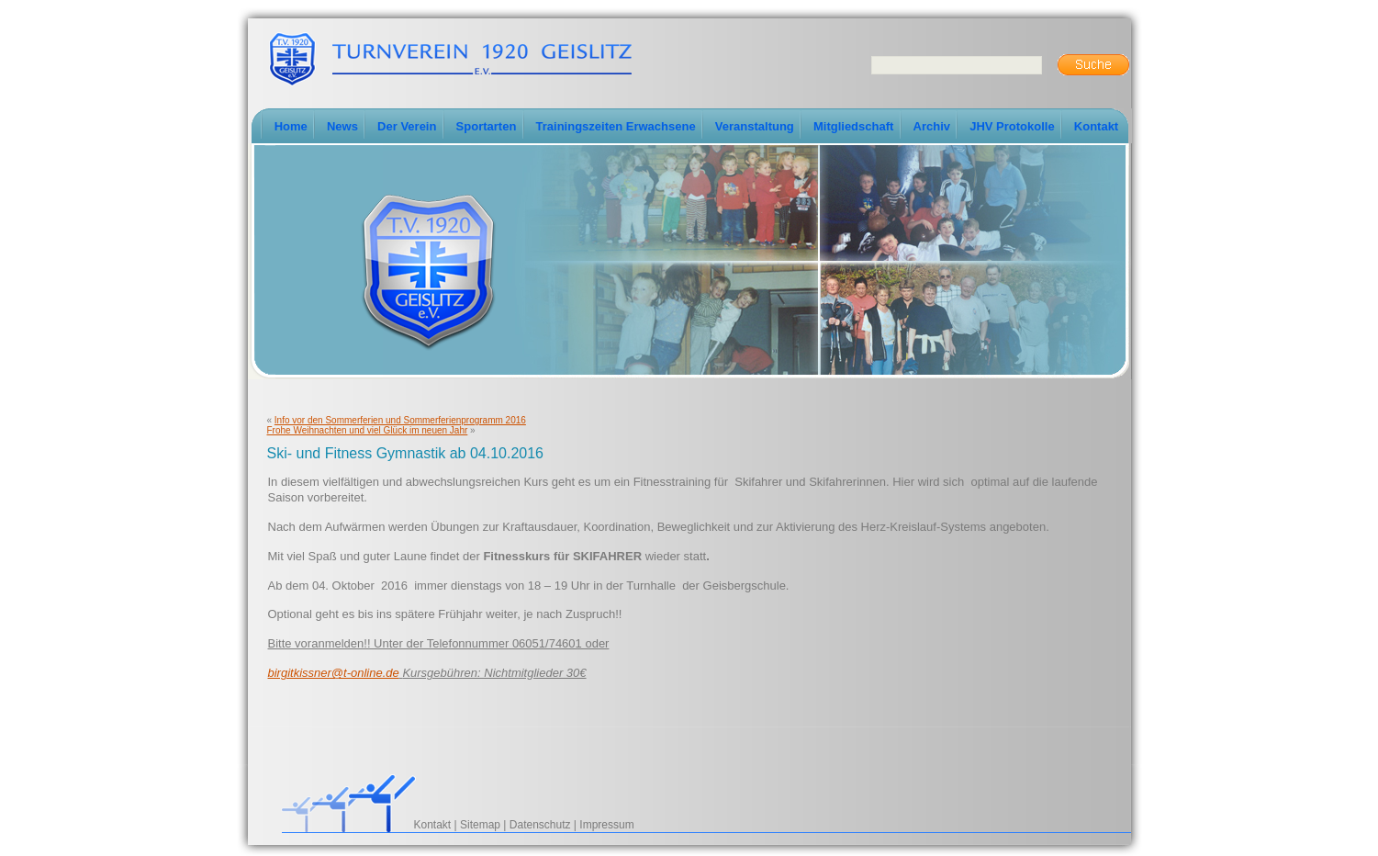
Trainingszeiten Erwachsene (616, 126)
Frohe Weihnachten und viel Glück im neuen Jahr (367, 430)
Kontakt (1096, 126)
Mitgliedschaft (853, 126)
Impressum (606, 824)
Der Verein (406, 126)
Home (291, 126)
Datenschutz (540, 824)
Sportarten (486, 126)
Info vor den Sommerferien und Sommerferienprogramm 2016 (400, 420)
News (342, 126)
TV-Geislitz (449, 58)
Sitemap (480, 824)
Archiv (931, 126)
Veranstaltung (754, 126)
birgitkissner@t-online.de (333, 673)
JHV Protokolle (1011, 126)
